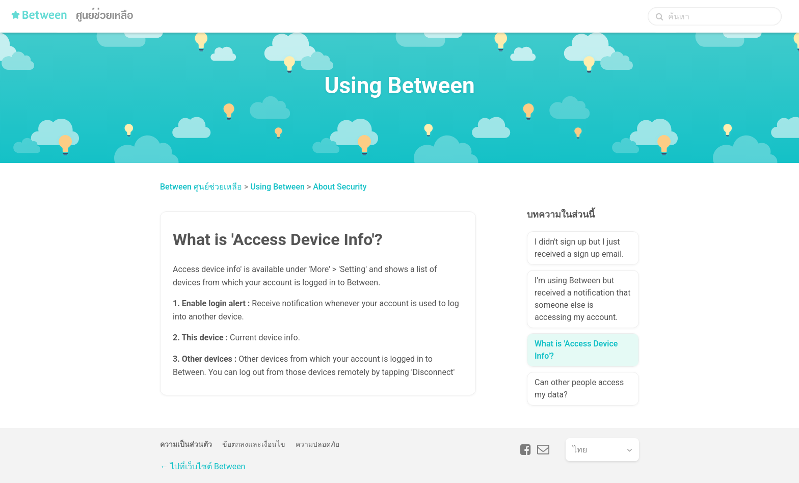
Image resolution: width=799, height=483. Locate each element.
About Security (339, 187)
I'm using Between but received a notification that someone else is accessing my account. (582, 299)
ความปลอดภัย (317, 444)
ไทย (580, 449)
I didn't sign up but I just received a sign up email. (579, 248)
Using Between (277, 187)
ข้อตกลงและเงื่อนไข (253, 444)
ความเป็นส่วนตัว (186, 444)
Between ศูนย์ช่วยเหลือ (201, 187)
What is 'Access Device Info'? (576, 350)
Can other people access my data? (579, 388)
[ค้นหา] (715, 16)
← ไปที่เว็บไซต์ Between (202, 466)
